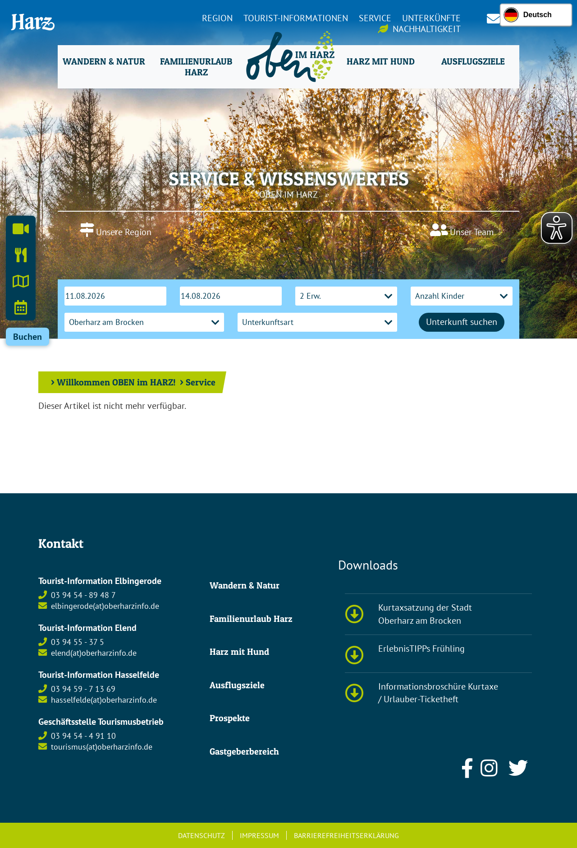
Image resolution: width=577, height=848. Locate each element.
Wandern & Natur (244, 585)
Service (375, 18)
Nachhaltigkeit (427, 29)
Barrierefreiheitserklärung (346, 835)
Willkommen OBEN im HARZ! (116, 382)
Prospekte (230, 718)
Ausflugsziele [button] (473, 61)
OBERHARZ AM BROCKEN (288, 245)
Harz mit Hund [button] (381, 61)
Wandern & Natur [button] (104, 61)
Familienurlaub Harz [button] (196, 67)
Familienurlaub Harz (251, 618)
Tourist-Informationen (295, 18)
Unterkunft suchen (461, 322)
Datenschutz (201, 835)
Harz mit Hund (239, 651)
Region (217, 18)
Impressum (259, 835)
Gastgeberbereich (244, 751)
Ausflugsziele (237, 685)
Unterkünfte (431, 18)
